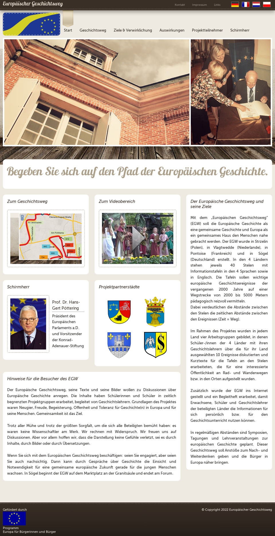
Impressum (199, 4)
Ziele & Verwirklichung (133, 30)
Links (217, 4)
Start (68, 30)
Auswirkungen (172, 30)
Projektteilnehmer (207, 30)
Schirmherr (240, 30)
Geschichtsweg (93, 30)
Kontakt (180, 4)
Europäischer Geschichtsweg (33, 4)
